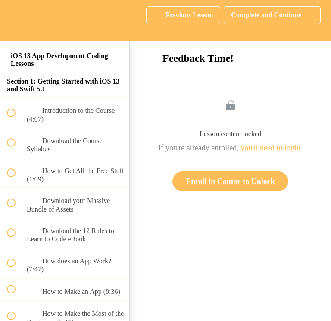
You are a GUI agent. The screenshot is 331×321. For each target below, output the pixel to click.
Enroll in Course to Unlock (230, 181)
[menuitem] (65, 20)
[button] (16, 20)
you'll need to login (270, 147)
